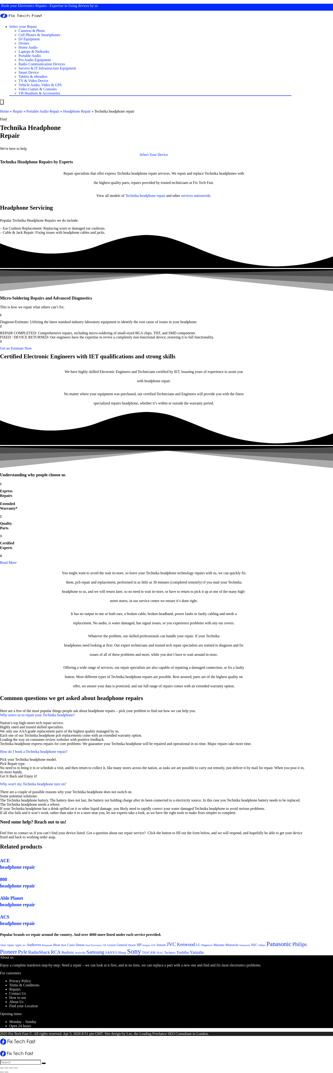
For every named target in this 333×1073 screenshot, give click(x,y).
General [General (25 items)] (122, 945)
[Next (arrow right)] (6, 1072)
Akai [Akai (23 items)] (3, 945)
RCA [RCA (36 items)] (56, 952)
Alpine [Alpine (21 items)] (10, 945)
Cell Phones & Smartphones (39, 35)
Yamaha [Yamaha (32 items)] (197, 952)
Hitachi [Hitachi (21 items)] (132, 945)
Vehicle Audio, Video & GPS (40, 85)
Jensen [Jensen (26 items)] (161, 945)
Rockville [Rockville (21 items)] (80, 952)
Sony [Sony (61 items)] (134, 951)
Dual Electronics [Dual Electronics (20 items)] (93, 945)
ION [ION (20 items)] (153, 945)
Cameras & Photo (31, 31)
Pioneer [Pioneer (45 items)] (8, 952)
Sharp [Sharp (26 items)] (122, 952)
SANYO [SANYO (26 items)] (111, 952)
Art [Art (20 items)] (24, 945)
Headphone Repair (77, 111)
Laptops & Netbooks (33, 52)
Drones (23, 43)
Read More (8, 563)
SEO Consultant (180, 1034)
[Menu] (2, 102)
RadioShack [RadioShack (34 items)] (39, 952)
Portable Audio (29, 56)
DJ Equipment (29, 39)
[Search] (44, 1063)
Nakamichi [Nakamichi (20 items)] (244, 945)
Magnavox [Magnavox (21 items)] (207, 945)
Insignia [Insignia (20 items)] (146, 945)
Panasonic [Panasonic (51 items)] (278, 943)
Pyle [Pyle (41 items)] (22, 952)
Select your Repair (23, 26)
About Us (16, 1002)
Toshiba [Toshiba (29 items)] (182, 952)
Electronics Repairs (32, 6)
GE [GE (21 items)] (104, 945)
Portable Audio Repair (42, 111)
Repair (18, 111)
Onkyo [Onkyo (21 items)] (261, 945)
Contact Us (17, 993)
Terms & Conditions (24, 985)
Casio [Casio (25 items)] (71, 945)
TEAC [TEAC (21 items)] (159, 952)
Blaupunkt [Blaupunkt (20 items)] (47, 945)
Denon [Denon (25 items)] (80, 945)
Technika (132, 196)
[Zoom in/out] (16, 1068)
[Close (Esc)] (2, 1068)
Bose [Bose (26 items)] (56, 945)
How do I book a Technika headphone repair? (33, 752)
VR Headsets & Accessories (39, 93)
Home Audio (27, 47)
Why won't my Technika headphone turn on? (33, 784)
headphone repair (152, 196)
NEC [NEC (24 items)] (254, 945)
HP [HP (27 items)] (139, 945)
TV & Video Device (33, 81)
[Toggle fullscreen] (11, 1068)
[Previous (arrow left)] (2, 1072)
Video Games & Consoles (37, 89)
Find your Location (23, 1006)
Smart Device (28, 72)
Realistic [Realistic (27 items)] (68, 952)
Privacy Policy (20, 981)
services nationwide (195, 196)
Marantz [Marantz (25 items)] (218, 945)
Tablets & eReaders (32, 77)
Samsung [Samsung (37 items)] (95, 952)
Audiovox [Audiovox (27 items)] (34, 945)
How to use (17, 998)
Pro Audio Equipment (34, 60)
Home (4, 111)
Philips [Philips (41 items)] (299, 944)
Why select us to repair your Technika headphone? (37, 715)
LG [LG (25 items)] (198, 945)
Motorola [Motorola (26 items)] (231, 945)
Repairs (15, 989)
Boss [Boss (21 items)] (63, 945)
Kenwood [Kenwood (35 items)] (186, 944)
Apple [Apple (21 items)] (18, 945)
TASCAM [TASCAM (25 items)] (148, 952)
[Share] (6, 1068)
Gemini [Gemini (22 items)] (111, 945)
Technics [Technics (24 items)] (170, 952)
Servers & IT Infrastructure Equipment (47, 68)
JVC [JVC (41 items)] (171, 944)
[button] (153, 155)
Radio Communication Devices (41, 64)
